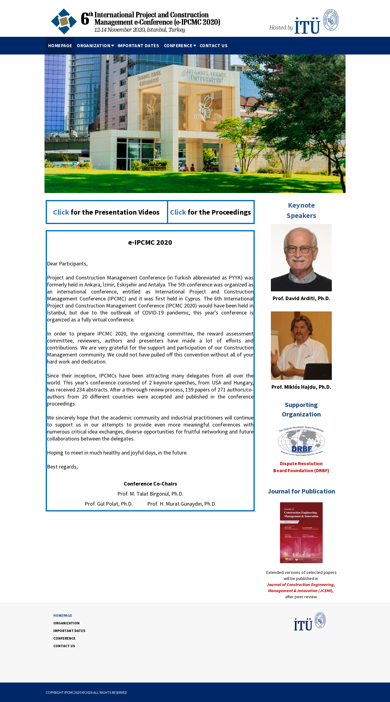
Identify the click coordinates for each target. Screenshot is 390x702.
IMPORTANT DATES (138, 45)
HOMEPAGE (60, 45)
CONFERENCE (180, 45)
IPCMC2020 (72, 692)
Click (61, 212)
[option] (195, 121)
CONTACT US (214, 45)
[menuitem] (60, 45)
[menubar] (138, 45)
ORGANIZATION (96, 45)
